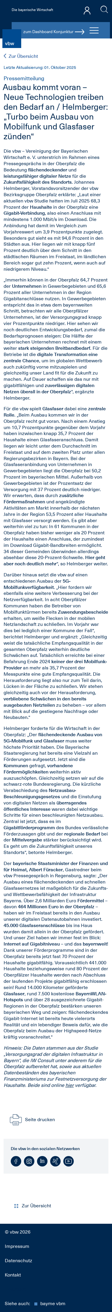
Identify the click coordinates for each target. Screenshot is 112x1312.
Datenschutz (18, 1261)
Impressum (17, 1246)
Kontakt (13, 1275)
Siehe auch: (35, 1304)
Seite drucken (31, 1120)
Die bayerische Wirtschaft (32, 9)
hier (69, 1085)
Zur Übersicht (21, 56)
